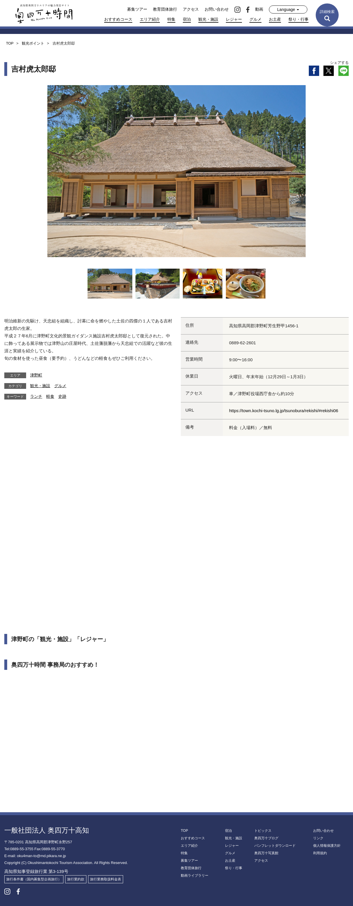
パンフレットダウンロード (275, 846)
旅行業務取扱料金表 (105, 879)
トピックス (262, 831)
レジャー (234, 19)
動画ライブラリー (194, 875)
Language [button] (288, 9)
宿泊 (187, 19)
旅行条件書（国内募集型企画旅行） (33, 879)
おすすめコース (118, 19)
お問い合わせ (217, 9)
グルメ (255, 19)
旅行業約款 (75, 879)
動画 (259, 9)
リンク (318, 838)
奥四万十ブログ (266, 838)
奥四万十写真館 (266, 853)
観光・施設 (208, 19)
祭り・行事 (298, 19)
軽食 (50, 396)
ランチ (36, 396)
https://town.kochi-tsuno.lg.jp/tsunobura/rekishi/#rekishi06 (283, 410)
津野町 (36, 375)
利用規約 (320, 853)
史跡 (62, 396)
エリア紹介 (150, 19)
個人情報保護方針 (327, 846)
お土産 (275, 19)
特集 (171, 19)
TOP (184, 831)
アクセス (191, 9)
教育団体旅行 (165, 9)
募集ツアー (137, 9)
